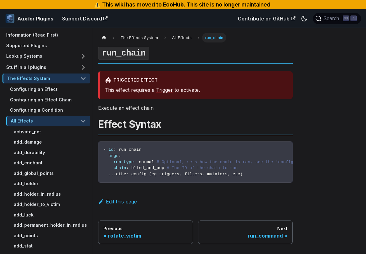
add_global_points (34, 173)
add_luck (24, 214)
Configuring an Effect (33, 89)
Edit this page (117, 201)
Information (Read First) (32, 35)
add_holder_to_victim (37, 204)
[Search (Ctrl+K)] (337, 18)
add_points (26, 235)
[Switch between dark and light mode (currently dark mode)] (304, 19)
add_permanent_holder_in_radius (50, 225)
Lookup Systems (24, 56)
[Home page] (104, 37)
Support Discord (85, 19)
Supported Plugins (26, 45)
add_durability (29, 152)
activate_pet (27, 131)
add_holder (26, 183)
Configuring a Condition (36, 110)
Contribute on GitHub (266, 19)
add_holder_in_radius (37, 194)
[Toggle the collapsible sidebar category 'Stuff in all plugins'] (83, 67)
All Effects (22, 120)
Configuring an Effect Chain (41, 99)
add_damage (28, 142)
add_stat (23, 245)
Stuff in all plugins (26, 67)
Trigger (164, 90)
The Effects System (28, 78)
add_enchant (28, 162)
